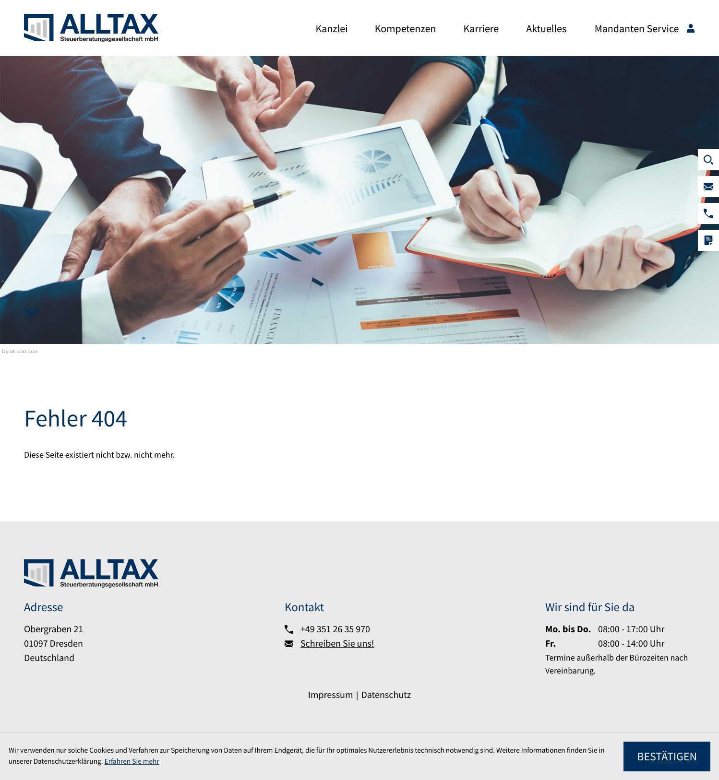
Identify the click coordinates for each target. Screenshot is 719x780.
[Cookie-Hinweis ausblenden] (666, 756)
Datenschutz (386, 695)
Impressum (330, 695)
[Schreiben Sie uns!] (708, 186)
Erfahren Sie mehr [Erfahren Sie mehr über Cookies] (132, 761)
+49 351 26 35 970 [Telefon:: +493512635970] (335, 629)
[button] (708, 213)
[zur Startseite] (91, 28)
